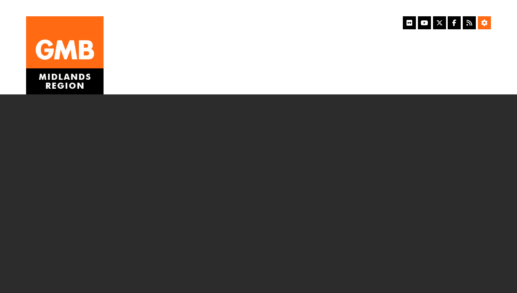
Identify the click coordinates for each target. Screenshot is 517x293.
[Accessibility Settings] (484, 22)
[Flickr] (409, 22)
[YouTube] (424, 22)
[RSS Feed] (469, 22)
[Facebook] (454, 22)
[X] (439, 22)
